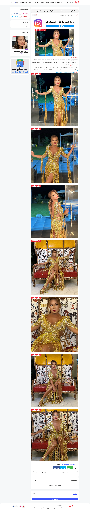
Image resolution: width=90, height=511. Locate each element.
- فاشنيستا (47, 2)
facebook (16, 13)
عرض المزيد (34, 480)
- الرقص (38, 2)
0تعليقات (34, 493)
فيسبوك (55, 468)
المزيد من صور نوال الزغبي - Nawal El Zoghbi (65, 72)
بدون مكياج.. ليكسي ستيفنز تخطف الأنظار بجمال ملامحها (21, 52)
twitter (16, 16)
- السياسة (30, 2)
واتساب (68, 468)
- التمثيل (66, 2)
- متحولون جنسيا (23, 2)
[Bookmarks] (14, 2)
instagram (25, 13)
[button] (16, 2)
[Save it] (36, 15)
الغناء (62, 464)
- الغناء (62, 2)
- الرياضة (34, 2)
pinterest (25, 16)
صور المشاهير (66, 464)
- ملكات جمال (53, 2)
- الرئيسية (71, 2)
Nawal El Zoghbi (75, 464)
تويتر (62, 468)
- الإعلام (42, 2)
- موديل (58, 2)
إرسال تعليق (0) (55, 499)
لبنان (71, 464)
